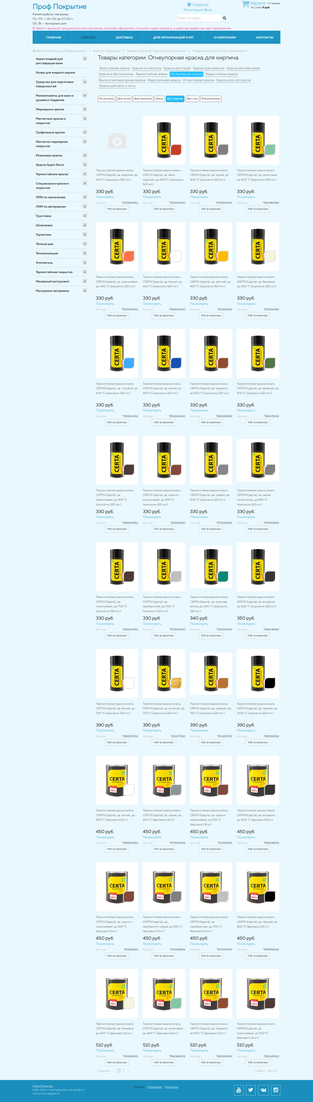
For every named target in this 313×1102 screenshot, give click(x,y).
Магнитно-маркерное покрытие (52, 144)
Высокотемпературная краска (122, 80)
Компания (154, 1087)
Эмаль (159, 98)
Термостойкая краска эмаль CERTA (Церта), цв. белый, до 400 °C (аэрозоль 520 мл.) (162, 282)
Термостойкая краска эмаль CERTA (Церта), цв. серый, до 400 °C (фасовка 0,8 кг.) (162, 815)
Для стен (192, 98)
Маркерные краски (50, 109)
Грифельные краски (50, 132)
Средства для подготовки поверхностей (54, 84)
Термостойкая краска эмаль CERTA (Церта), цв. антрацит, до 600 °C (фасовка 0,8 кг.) (256, 815)
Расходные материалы (52, 290)
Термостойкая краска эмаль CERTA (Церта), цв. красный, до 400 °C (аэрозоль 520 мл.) (117, 175)
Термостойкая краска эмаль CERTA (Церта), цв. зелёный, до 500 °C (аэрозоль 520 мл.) (258, 388)
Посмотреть (105, 197)
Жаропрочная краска (164, 80)
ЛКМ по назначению (51, 197)
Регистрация (193, 10)
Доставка (124, 37)
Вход (208, 10)
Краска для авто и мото (117, 85)
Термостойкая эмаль (151, 74)
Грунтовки (43, 216)
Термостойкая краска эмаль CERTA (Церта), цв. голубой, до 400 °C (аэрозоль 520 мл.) (117, 388)
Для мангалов (143, 98)
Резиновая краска (49, 155)
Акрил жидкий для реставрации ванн (49, 61)
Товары (139, 1087)
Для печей (124, 98)
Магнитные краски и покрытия (51, 121)
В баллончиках (211, 98)
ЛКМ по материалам (51, 206)
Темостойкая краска (114, 68)
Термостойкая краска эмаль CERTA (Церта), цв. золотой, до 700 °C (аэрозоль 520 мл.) (164, 709)
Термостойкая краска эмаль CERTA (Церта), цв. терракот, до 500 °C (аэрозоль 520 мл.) (209, 388)
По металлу (106, 98)
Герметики (43, 234)
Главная (53, 37)
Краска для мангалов (243, 68)
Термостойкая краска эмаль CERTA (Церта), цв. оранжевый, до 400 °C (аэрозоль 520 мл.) (117, 282)
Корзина (258, 3)
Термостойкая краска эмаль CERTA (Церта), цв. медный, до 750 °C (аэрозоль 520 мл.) (210, 709)
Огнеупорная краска (186, 74)
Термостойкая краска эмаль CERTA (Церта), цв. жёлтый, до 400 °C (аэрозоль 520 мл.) (210, 282)
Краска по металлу (146, 68)
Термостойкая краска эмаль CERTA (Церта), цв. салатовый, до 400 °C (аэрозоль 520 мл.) (257, 175)
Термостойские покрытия (54, 272)
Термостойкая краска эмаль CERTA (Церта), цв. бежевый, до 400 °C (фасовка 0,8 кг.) (115, 1029)
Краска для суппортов (233, 80)
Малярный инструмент (53, 281)
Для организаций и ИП (173, 37)
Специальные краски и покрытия (52, 186)
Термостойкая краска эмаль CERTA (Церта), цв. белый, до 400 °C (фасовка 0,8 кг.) (115, 815)
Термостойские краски (52, 174)
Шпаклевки (44, 225)
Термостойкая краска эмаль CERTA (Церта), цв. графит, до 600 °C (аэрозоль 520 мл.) (210, 495)
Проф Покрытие (43, 1086)
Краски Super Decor (50, 164)
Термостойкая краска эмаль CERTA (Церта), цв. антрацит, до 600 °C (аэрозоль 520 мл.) (256, 602)
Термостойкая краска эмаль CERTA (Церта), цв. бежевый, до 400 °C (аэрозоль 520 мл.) (256, 282)
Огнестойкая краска (198, 80)
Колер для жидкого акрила (55, 72)
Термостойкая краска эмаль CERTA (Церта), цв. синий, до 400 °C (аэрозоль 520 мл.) (162, 388)
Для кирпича (175, 98)
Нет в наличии (117, 209)
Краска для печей (177, 68)
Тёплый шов (44, 244)
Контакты (264, 37)
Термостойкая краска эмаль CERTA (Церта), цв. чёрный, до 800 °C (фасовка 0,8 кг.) (257, 922)
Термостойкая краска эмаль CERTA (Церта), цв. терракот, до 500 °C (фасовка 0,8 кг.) (209, 1029)
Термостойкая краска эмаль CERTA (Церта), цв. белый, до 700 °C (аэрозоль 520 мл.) (115, 709)
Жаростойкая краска (222, 74)
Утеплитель (44, 262)
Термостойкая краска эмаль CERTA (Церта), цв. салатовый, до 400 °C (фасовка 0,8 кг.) (163, 1029)
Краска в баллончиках (116, 74)
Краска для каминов (209, 68)
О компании (225, 37)
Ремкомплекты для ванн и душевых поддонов (54, 98)
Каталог (88, 37)
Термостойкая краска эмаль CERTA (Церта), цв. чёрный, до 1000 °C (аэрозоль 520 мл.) (257, 709)
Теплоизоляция (47, 253)
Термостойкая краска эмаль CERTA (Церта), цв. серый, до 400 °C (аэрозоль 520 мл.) (209, 175)
